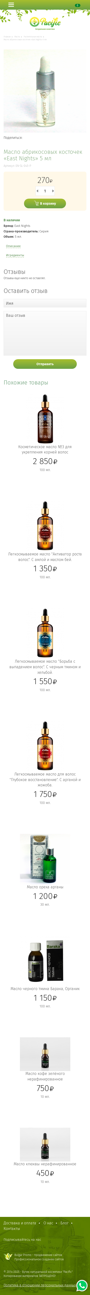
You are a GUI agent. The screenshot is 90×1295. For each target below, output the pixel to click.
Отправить (45, 364)
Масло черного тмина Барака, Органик (45, 988)
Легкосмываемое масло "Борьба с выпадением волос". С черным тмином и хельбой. (45, 667)
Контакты (12, 1228)
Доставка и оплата (20, 1223)
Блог (64, 1223)
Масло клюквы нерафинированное (45, 1164)
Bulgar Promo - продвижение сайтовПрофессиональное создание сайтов (39, 1257)
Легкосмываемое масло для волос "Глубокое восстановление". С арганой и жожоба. (45, 780)
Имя (9, 303)
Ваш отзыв (15, 315)
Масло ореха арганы (45, 887)
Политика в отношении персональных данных (40, 1285)
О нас (48, 1223)
